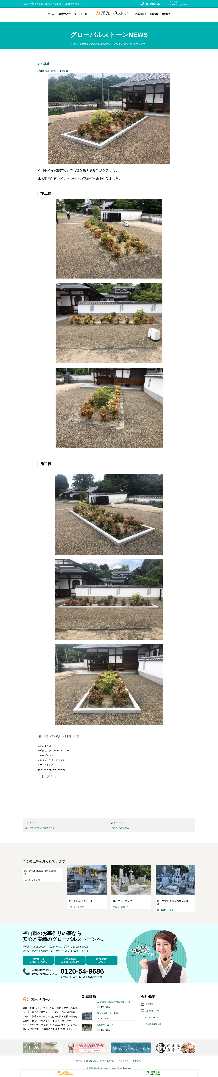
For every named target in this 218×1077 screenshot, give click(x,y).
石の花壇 (47, 60)
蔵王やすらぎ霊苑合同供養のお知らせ (44, 825)
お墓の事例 (140, 13)
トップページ (49, 773)
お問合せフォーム (154, 1007)
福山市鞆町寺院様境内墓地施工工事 (113, 999)
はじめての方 (64, 13)
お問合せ (166, 13)
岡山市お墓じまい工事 (107, 1011)
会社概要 (149, 1001)
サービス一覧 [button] (81, 13)
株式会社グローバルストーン (103, 1065)
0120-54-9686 (157, 4)
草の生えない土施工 (121, 825)
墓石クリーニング (105, 1022)
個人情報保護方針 (154, 1021)
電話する (153, 1072)
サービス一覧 (108, 1058)
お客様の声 (125, 1058)
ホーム (51, 13)
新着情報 (154, 13)
